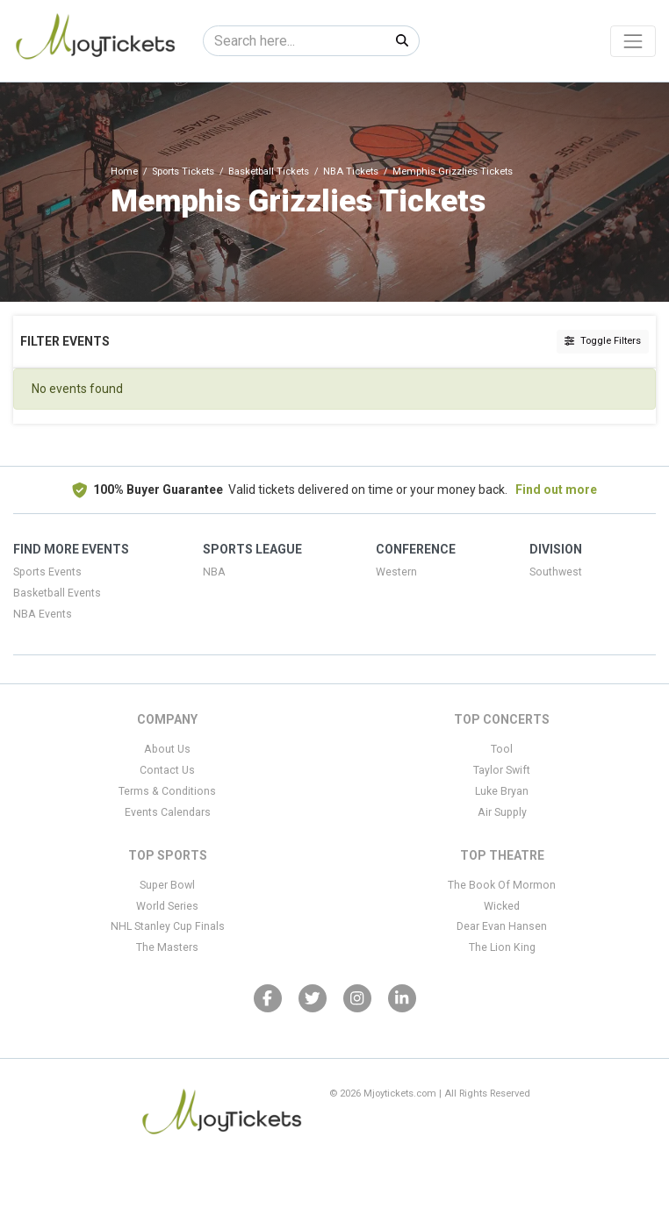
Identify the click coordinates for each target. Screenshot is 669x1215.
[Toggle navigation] (633, 41)
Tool (502, 749)
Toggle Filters (603, 341)
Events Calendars (168, 812)
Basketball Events (57, 593)
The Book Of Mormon (502, 885)
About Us (167, 749)
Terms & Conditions (167, 791)
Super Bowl (167, 885)
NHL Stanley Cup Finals (168, 926)
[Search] (294, 40)
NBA (214, 572)
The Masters (167, 947)
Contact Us (167, 770)
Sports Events (47, 572)
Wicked (502, 906)
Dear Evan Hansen (502, 926)
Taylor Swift (501, 770)
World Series (167, 906)
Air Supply (502, 812)
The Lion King (502, 947)
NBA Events (42, 614)
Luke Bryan (502, 791)
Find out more (556, 489)
